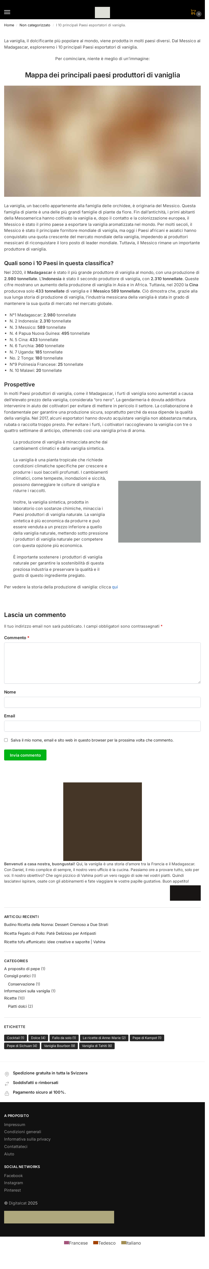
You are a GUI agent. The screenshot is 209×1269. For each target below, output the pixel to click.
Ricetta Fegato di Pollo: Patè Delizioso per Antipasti (50, 933)
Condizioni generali (22, 1132)
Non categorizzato (35, 25)
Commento (16, 637)
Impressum (14, 1124)
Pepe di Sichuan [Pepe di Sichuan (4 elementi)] (22, 1046)
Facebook (13, 1175)
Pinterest (12, 1190)
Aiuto (9, 1154)
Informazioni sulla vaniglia (27, 991)
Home (9, 25)
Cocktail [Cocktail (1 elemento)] (15, 1038)
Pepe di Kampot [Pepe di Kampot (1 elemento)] (147, 1038)
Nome (10, 692)
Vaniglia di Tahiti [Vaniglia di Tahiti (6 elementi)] (97, 1046)
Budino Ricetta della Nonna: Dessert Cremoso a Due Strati (56, 924)
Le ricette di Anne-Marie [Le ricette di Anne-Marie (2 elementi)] (104, 1038)
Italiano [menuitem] (133, 1243)
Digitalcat (18, 1203)
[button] (194, 12)
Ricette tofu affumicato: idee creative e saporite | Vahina (54, 942)
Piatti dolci (17, 1006)
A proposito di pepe (22, 969)
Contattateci (16, 1146)
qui (115, 586)
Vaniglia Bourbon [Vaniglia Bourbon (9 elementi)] (59, 1046)
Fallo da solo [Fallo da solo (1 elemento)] (64, 1038)
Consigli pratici (17, 976)
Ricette (10, 998)
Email (9, 715)
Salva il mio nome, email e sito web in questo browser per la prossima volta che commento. (92, 740)
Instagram (13, 1183)
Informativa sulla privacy (27, 1139)
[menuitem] (75, 1243)
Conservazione (21, 984)
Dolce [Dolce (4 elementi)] (38, 1038)
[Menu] (12, 12)
